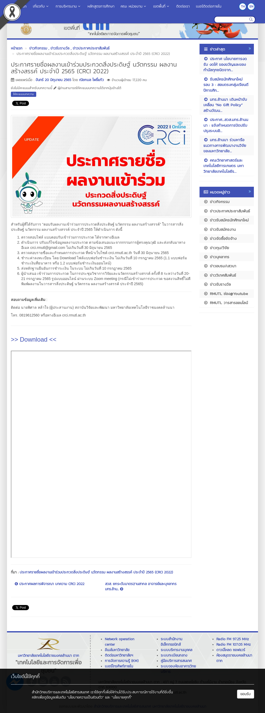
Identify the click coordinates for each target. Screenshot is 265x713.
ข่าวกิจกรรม (216, 202)
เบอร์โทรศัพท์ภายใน (119, 666)
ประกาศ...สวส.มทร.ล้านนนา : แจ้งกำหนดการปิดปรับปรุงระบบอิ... (225, 125)
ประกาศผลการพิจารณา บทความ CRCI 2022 (49, 584)
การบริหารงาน (68, 6)
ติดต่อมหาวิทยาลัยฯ (119, 655)
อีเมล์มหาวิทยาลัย (117, 650)
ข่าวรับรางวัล (217, 284)
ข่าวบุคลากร (216, 257)
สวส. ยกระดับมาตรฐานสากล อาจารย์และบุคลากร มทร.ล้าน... (140, 586)
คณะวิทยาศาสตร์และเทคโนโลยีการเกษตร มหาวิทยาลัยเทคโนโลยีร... (223, 165)
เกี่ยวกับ (41, 6)
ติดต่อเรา (183, 6)
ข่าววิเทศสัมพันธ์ (219, 275)
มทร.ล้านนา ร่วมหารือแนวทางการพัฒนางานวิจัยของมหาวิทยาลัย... (224, 145)
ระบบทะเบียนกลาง (174, 655)
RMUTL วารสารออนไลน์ (225, 303)
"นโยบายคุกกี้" (122, 697)
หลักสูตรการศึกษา (100, 6)
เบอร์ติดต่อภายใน (208, 6)
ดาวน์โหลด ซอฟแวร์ (230, 650)
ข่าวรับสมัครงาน (219, 229)
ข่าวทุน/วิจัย (216, 248)
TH (243, 6)
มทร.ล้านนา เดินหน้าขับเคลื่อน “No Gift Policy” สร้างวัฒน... (225, 104)
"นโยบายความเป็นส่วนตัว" (85, 697)
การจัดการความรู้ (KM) (121, 661)
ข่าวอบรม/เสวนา (219, 266)
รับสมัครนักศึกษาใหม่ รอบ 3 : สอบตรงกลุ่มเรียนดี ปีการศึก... (225, 84)
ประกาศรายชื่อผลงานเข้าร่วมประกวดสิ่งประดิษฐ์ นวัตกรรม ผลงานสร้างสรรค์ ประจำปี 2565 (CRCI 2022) (96, 572)
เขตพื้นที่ (161, 6)
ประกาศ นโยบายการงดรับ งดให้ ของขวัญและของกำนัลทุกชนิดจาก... (225, 64)
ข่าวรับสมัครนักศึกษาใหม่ (226, 220)
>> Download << (33, 339)
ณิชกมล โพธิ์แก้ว (91, 80)
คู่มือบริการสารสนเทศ (176, 661)
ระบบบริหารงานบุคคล (176, 650)
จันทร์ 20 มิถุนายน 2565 (53, 80)
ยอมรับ (245, 694)
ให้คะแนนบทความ (23, 94)
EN (251, 6)
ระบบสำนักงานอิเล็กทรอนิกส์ (171, 641)
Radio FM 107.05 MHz (233, 644)
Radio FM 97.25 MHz (232, 639)
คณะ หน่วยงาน (134, 6)
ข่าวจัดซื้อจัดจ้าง (220, 238)
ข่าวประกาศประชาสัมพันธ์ (226, 211)
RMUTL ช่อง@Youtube (225, 294)
